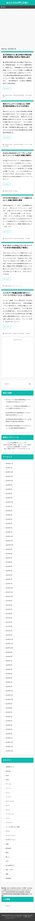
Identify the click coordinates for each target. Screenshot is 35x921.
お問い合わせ (27, 916)
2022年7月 (9, 558)
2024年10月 (9, 480)
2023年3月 (9, 523)
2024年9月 (9, 485)
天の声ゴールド (10, 839)
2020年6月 (9, 665)
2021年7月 (9, 609)
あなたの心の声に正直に (17, 3)
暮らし (8, 857)
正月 (7, 861)
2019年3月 (9, 729)
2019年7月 (9, 712)
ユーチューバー (18, 286)
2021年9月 (9, 600)
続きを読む (6, 88)
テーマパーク (10, 814)
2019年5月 (9, 721)
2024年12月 (9, 472)
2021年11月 (9, 592)
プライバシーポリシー (16, 916)
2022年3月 (9, 575)
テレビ (8, 809)
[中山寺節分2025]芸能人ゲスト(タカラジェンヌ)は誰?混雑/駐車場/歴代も (18, 427)
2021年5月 (9, 618)
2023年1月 (9, 532)
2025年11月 (9, 463)
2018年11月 (9, 746)
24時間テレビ (10, 767)
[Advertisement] (17, 27)
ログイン (8, 906)
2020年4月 (9, 673)
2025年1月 (9, 468)
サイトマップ (10, 918)
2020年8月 (9, 656)
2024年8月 (9, 489)
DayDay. (8, 771)
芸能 (7, 874)
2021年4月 (9, 622)
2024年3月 (9, 498)
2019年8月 (9, 708)
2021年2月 (9, 630)
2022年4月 (9, 571)
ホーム (6, 916)
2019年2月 (9, 733)
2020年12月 (9, 639)
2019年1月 (9, 738)
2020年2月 (9, 682)
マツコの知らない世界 (13, 827)
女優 (7, 844)
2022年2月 (9, 579)
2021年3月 (9, 626)
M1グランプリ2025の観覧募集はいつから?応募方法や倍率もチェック (18, 401)
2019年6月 (9, 716)
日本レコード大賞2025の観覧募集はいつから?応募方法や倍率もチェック (18, 407)
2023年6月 (9, 510)
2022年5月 (9, 566)
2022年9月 (9, 549)
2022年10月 (9, 545)
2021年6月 (9, 613)
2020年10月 (9, 648)
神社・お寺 (9, 869)
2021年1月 (9, 635)
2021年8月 (9, 605)
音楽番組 (8, 878)
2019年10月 (9, 699)
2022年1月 (9, 583)
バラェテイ (9, 822)
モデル (8, 831)
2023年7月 (9, 506)
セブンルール (10, 801)
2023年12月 (9, 502)
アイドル (8, 784)
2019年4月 (9, 725)
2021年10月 (9, 596)
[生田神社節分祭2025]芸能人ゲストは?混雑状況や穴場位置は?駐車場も (18, 420)
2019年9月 (9, 703)
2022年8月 (9, 553)
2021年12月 (9, 588)
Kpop (16, 191)
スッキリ (8, 797)
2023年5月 (9, 515)
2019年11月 (9, 695)
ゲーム (8, 792)
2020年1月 (9, 686)
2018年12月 (9, 742)
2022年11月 (9, 540)
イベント (8, 788)
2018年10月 (9, 751)
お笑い (8, 779)
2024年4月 (9, 493)
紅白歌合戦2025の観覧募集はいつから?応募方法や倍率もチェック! (18, 414)
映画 (28, 333)
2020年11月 (9, 643)
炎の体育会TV (10, 865)
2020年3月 (9, 678)
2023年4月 (9, 519)
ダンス (8, 805)
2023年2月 (9, 528)
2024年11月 (9, 476)
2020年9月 (9, 652)
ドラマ (8, 818)
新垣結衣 (8, 848)
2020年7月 (9, 661)
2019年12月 (9, 691)
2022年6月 (9, 562)
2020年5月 (9, 669)
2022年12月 (9, 536)
